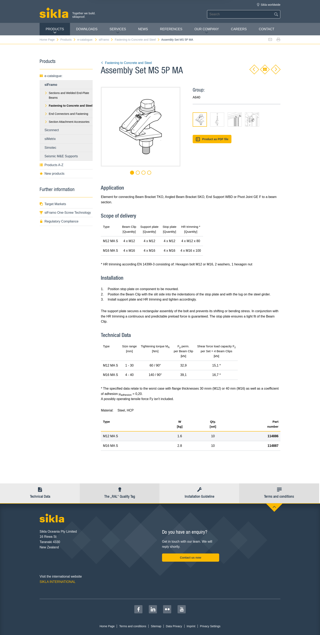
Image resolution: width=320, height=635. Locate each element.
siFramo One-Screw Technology (65, 212)
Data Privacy (174, 626)
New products (52, 173)
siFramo (106, 39)
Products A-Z (51, 165)
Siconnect (51, 130)
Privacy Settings (210, 626)
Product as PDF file (212, 139)
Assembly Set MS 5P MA (177, 39)
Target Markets (53, 204)
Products (55, 30)
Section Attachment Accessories (66, 121)
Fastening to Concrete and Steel (137, 39)
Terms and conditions (132, 626)
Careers (239, 29)
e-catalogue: (87, 39)
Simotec (50, 147)
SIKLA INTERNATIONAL (58, 582)
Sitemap (156, 626)
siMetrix (50, 139)
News (143, 29)
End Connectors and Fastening (66, 113)
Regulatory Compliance (59, 221)
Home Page (49, 39)
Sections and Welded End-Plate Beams (66, 95)
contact (266, 29)
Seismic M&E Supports (61, 156)
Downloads (87, 29)
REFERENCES (171, 29)
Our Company (206, 30)
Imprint (191, 626)
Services (118, 30)
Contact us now (190, 557)
